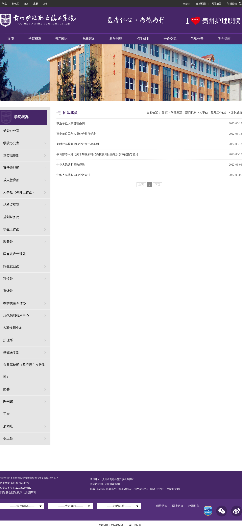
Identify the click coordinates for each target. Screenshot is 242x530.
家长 (35, 3)
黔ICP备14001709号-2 (46, 478)
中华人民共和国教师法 (70, 164)
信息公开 (197, 38)
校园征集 (193, 505)
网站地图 (216, 3)
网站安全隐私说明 (11, 492)
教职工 (15, 3)
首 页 (10, 38)
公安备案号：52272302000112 (15, 487)
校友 (26, 3)
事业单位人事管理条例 (70, 123)
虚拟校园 (201, 3)
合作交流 (170, 38)
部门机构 (61, 38)
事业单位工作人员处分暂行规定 (76, 133)
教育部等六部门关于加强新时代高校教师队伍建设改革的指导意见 (97, 154)
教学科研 (116, 38)
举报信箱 (232, 3)
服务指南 (224, 38)
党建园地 (88, 38)
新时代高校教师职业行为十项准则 (77, 144)
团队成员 (236, 112)
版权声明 (30, 492)
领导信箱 (161, 505)
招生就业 (143, 38)
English (186, 3)
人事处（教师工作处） (213, 112)
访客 (45, 3)
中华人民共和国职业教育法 (73, 174)
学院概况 (34, 38)
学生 (4, 3)
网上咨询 (178, 505)
